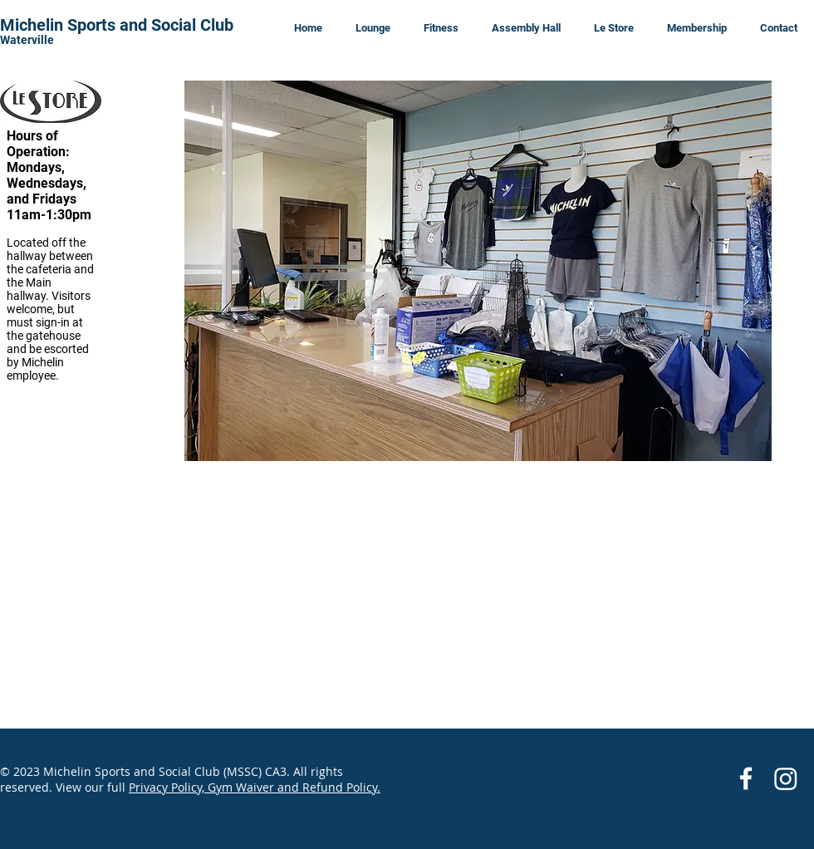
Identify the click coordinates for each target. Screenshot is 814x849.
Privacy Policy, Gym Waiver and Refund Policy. (254, 787)
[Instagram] (786, 778)
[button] (478, 271)
